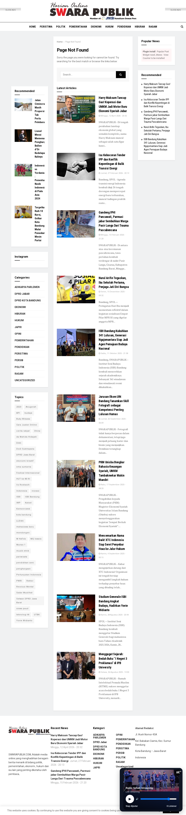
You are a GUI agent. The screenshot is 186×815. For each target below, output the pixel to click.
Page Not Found (73, 42)
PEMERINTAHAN (78, 26)
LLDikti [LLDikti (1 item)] (20, 521)
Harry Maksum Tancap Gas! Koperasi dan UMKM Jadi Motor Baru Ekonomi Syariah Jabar (69, 739)
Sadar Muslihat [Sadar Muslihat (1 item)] (24, 593)
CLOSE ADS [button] (10, 9)
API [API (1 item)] (18, 413)
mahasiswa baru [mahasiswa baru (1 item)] (25, 527)
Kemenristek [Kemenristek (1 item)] (23, 509)
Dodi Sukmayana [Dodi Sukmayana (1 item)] (25, 449)
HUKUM (109, 26)
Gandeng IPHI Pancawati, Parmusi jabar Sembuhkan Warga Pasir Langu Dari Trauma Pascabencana (114, 221)
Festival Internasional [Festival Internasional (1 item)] (28, 473)
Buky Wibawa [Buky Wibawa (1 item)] (23, 419)
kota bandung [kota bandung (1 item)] (23, 515)
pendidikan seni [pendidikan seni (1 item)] (25, 563)
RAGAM (153, 26)
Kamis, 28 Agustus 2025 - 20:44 (114, 615)
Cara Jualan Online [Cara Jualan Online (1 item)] (26, 425)
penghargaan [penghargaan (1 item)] (23, 569)
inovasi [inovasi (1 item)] (35, 491)
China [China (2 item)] (37, 431)
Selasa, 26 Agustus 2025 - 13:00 (114, 672)
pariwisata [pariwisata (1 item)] (21, 557)
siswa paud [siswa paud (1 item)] (22, 608)
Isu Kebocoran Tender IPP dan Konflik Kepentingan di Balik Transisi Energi (157, 103)
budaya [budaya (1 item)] (28, 413)
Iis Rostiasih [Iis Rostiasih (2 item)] (23, 485)
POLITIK (60, 26)
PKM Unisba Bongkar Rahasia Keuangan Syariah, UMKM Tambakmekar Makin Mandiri (111, 471)
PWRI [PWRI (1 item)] (19, 581)
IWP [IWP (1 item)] (18, 503)
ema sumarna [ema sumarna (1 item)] (23, 467)
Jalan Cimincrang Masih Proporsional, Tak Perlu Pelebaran (42, 111)
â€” (178, 772)
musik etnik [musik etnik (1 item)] (22, 551)
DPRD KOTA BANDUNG (28, 300)
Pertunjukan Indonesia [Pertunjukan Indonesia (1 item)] (28, 575)
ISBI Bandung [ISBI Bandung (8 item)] (32, 497)
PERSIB (19, 360)
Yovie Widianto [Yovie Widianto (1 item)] (24, 620)
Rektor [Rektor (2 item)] (29, 581)
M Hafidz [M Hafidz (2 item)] (21, 539)
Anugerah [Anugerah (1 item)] (31, 407)
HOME (32, 26)
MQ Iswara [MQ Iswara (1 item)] (36, 539)
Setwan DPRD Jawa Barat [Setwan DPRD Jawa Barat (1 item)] (26, 601)
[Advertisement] (10, 62)
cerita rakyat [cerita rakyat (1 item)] (23, 431)
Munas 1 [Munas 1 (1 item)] (20, 545)
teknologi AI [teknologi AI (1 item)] (22, 615)
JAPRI (18, 327)
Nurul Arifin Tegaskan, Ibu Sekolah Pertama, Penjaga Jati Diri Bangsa (114, 282)
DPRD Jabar (22, 293)
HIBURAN (140, 26)
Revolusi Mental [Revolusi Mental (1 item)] (25, 587)
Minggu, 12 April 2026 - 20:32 (113, 116)
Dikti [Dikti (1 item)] (18, 443)
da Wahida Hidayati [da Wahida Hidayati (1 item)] (26, 437)
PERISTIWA (46, 26)
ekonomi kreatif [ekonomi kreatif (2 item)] (25, 461)
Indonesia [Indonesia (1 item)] (21, 491)
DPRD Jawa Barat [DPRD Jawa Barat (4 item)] (25, 455)
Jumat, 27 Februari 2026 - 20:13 (114, 173)
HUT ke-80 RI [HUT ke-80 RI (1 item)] (23, 479)
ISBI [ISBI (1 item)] (18, 497)
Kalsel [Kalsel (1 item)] (28, 503)
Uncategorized (25, 380)
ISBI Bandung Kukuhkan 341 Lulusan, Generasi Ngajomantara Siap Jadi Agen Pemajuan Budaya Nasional (113, 339)
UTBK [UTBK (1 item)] (37, 615)
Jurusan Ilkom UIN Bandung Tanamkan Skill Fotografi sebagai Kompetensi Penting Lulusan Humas (114, 405)
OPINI (18, 333)
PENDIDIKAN (124, 26)
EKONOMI (96, 26)
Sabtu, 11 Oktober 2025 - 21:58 (113, 353)
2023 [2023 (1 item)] (18, 407)
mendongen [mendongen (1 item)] (23, 533)
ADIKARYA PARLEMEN (27, 287)
